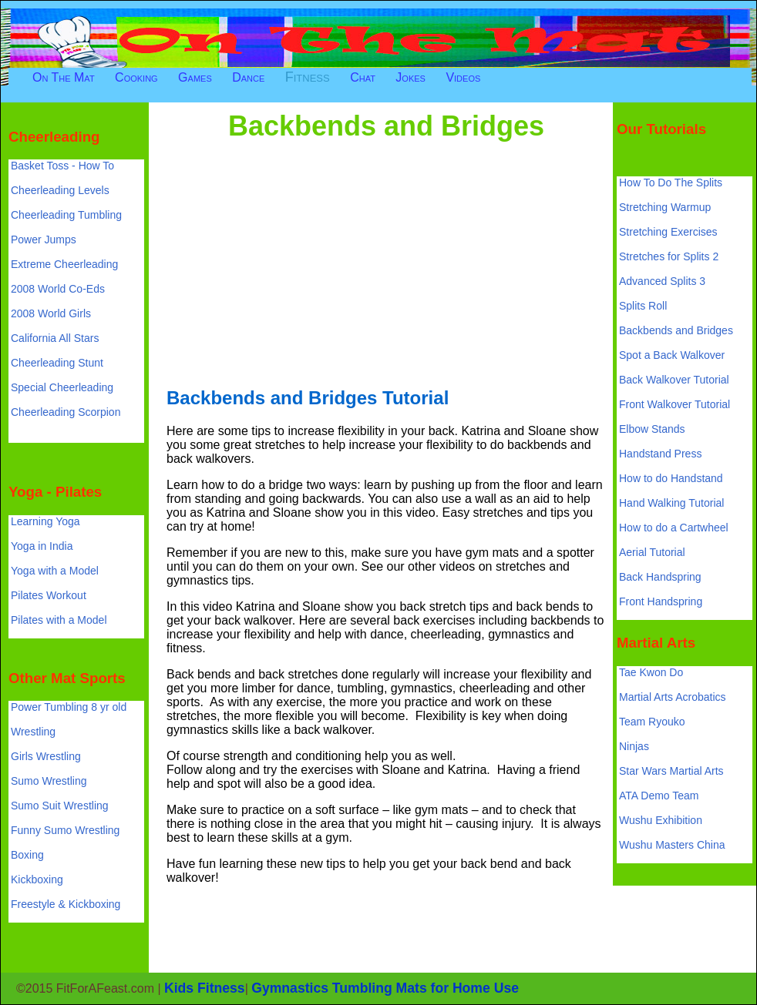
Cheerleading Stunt (57, 363)
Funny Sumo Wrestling (65, 830)
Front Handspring (660, 601)
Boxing (27, 855)
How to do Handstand (671, 478)
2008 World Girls (51, 313)
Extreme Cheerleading (64, 264)
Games (195, 77)
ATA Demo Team (658, 795)
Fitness (307, 77)
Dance (248, 77)
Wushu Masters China (672, 845)
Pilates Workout (48, 595)
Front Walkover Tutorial (674, 404)
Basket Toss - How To (62, 165)
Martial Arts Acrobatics (672, 697)
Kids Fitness (204, 988)
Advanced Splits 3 (662, 281)
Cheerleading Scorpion (65, 412)
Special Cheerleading (62, 387)
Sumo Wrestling (49, 781)
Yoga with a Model (55, 570)
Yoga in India (41, 546)
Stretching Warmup (665, 207)
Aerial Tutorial (652, 552)
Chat (362, 77)
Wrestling (33, 731)
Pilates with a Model (59, 620)
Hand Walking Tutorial (671, 503)
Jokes (410, 77)
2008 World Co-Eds (58, 289)
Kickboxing (37, 879)
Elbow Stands (652, 429)
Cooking (136, 77)
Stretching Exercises (668, 232)
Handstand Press (660, 453)
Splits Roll (643, 306)
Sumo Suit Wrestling (60, 805)
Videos (463, 77)
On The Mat (63, 77)
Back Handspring (660, 577)
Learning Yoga (45, 521)
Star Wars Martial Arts (671, 771)
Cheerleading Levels (60, 190)
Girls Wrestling (46, 756)
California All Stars (55, 338)
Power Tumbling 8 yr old (68, 707)
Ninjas (634, 746)
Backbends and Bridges (676, 330)
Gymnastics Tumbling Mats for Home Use (385, 988)
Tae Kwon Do (651, 672)
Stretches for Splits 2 (668, 256)
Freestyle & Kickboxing (65, 904)
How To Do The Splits (670, 182)
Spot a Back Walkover (672, 355)
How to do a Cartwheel (673, 527)
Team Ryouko (652, 721)
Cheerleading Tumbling (66, 215)
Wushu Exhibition (660, 820)
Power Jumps (43, 239)
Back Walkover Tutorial (674, 380)
